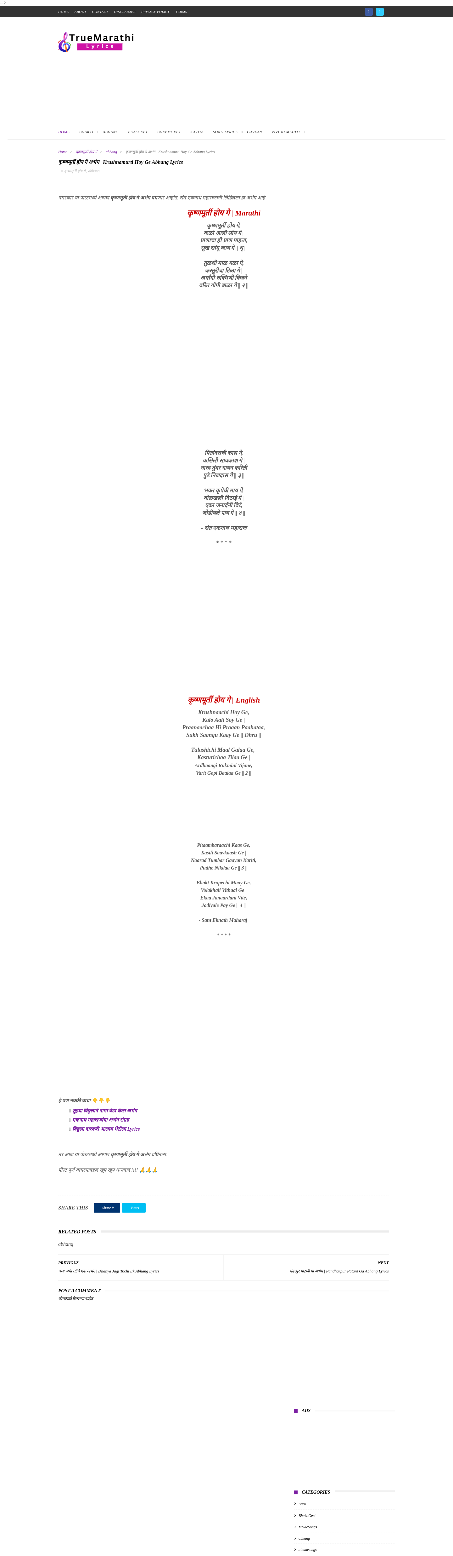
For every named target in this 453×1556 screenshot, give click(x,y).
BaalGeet (138, 132)
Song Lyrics (225, 132)
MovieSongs (308, 270)
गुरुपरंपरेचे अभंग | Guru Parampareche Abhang (334, 345)
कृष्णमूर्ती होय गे (86, 152)
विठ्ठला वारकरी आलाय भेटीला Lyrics (106, 1132)
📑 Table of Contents (27, 1552)
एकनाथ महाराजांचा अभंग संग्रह (100, 1123)
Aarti (302, 248)
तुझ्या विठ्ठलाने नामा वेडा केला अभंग (105, 1114)
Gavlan (254, 132)
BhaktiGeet (307, 259)
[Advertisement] (280, 70)
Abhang (111, 132)
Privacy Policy (155, 12)
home (63, 12)
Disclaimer (125, 12)
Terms (181, 12)
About (81, 12)
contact (100, 12)
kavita (303, 316)
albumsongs (307, 293)
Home (64, 132)
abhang (111, 152)
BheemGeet (169, 132)
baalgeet (305, 305)
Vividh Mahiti (285, 132)
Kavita (197, 132)
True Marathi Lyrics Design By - (110, 1540)
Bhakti (86, 132)
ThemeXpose (151, 1540)
